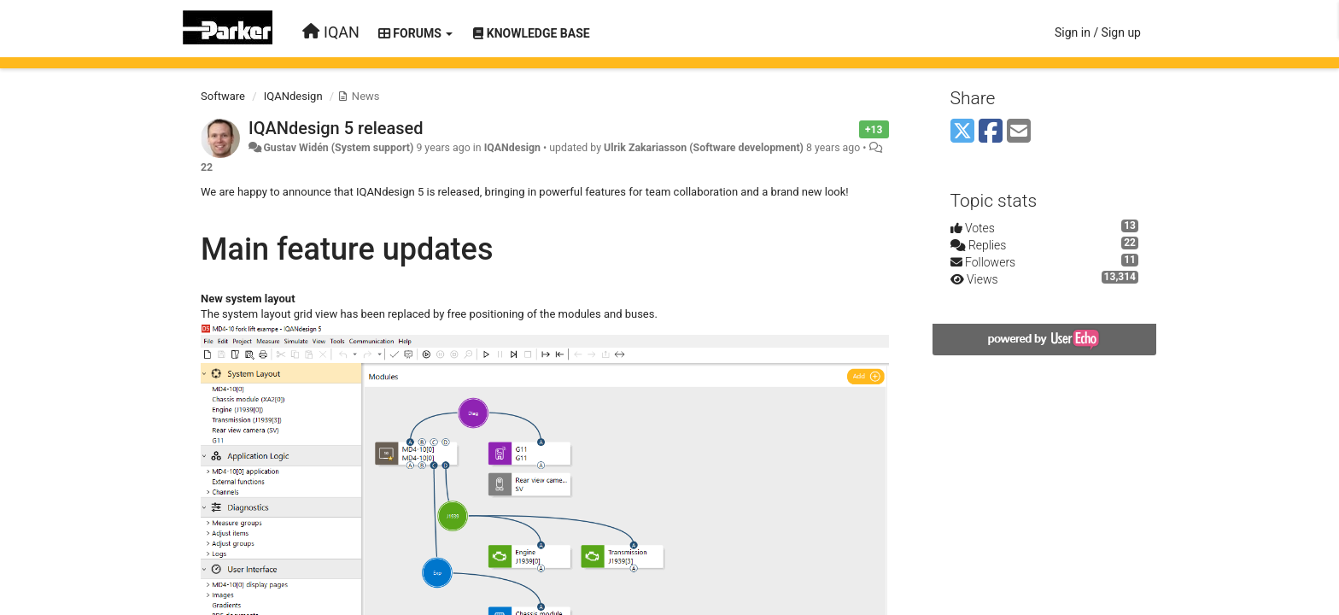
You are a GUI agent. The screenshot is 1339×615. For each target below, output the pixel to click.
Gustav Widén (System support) (338, 148)
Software (223, 96)
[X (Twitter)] (962, 132)
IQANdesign (293, 96)
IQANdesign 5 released (336, 128)
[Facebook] (991, 132)
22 (207, 167)
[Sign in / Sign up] (1098, 32)
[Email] (1019, 132)
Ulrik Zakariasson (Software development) (704, 148)
